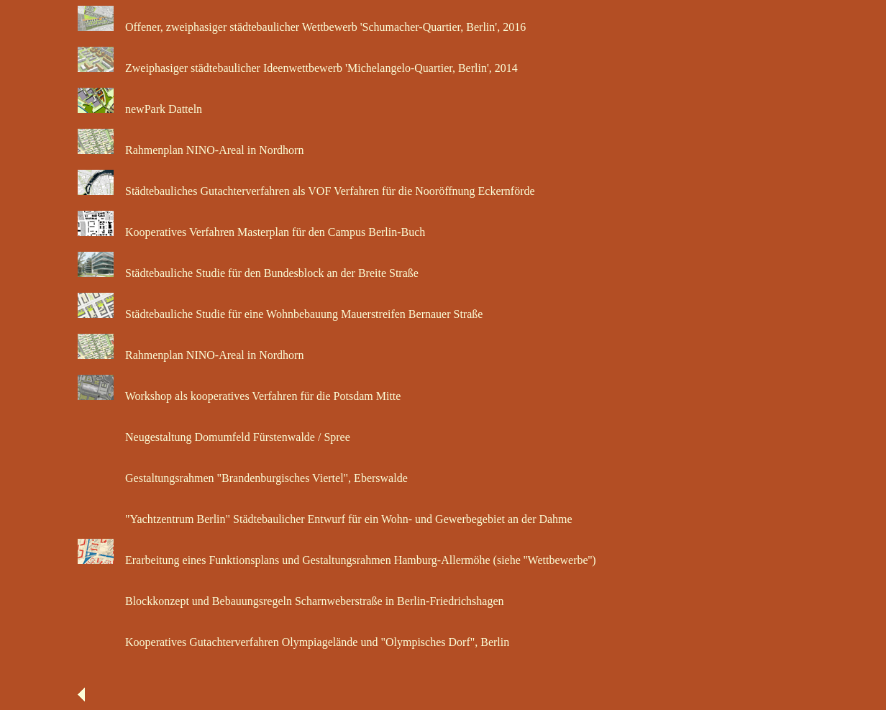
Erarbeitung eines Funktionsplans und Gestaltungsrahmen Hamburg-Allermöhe (303, 560)
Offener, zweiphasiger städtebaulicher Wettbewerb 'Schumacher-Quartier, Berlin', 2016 (321, 27)
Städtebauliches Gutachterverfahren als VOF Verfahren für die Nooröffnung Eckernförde (326, 191)
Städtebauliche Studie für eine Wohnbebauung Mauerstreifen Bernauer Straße (300, 314)
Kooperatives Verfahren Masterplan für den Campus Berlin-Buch (271, 232)
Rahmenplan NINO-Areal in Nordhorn (210, 150)
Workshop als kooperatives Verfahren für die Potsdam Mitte (259, 396)
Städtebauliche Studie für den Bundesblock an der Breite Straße (268, 273)
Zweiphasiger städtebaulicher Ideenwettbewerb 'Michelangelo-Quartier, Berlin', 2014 (317, 68)
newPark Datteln (159, 109)
